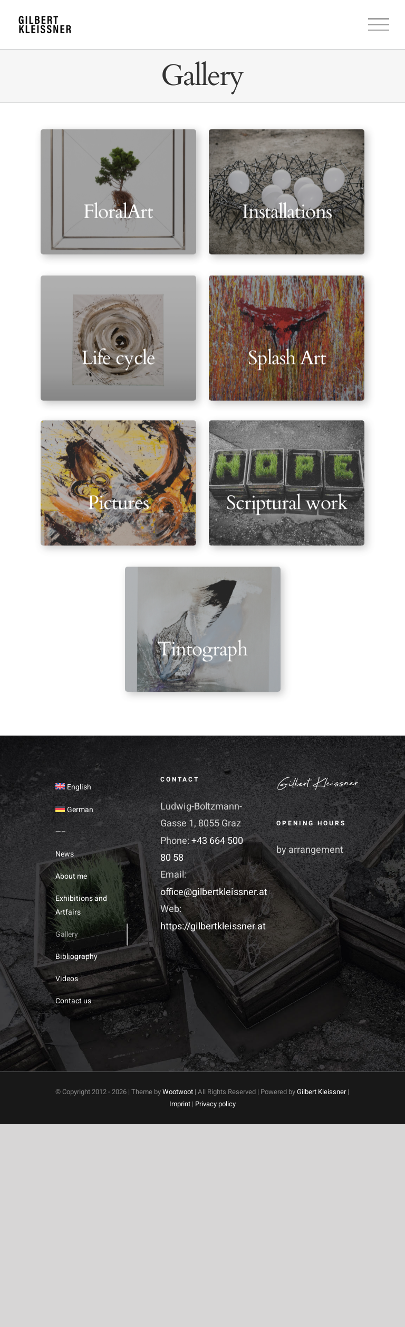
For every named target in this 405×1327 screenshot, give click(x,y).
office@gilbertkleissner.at (213, 892)
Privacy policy (215, 1104)
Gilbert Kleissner (321, 1092)
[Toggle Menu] (378, 24)
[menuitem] (86, 787)
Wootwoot (177, 1092)
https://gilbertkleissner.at (213, 926)
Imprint (179, 1104)
